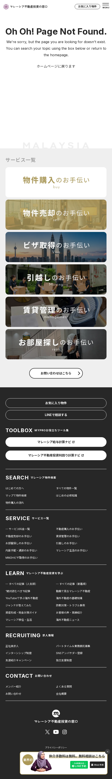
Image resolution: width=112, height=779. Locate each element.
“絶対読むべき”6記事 (17, 591)
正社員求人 (12, 646)
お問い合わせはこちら (60, 373)
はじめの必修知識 (66, 495)
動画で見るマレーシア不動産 (73, 591)
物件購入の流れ (14, 502)
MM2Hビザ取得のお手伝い (21, 557)
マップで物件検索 (16, 495)
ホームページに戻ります (56, 66)
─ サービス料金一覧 (17, 529)
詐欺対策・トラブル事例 (70, 605)
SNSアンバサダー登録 (69, 653)
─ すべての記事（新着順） (72, 584)
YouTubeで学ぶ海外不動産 (21, 598)
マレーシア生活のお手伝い (72, 550)
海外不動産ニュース (67, 619)
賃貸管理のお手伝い (68, 536)
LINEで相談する (56, 415)
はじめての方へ (14, 488)
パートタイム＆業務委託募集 (73, 646)
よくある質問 (64, 686)
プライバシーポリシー (56, 747)
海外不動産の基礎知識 (69, 598)
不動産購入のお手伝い (69, 529)
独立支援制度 (64, 660)
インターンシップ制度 (18, 653)
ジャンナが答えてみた (18, 605)
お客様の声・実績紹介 (69, 612)
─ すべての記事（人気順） (21, 584)
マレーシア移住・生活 (18, 619)
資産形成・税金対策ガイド (21, 612)
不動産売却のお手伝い (18, 536)
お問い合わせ (13, 693)
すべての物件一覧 (66, 488)
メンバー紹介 (13, 686)
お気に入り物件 (87, 6)
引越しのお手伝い (66, 543)
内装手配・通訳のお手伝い (21, 550)
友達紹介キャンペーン (18, 660)
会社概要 (61, 693)
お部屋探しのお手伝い (18, 543)
